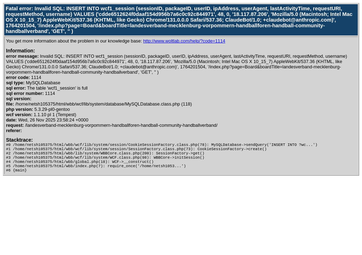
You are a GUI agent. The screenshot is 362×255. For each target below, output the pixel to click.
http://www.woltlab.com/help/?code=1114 (184, 41)
